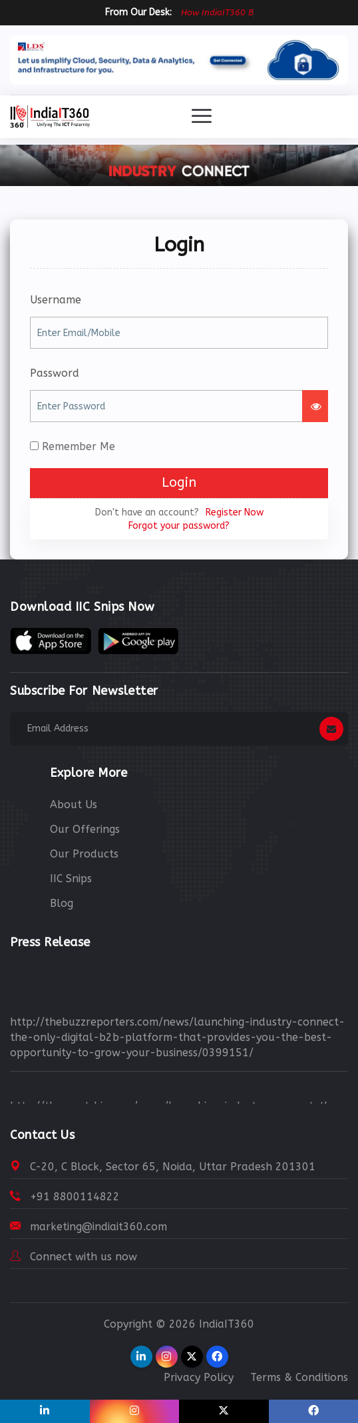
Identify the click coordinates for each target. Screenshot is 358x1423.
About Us (73, 804)
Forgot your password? (179, 525)
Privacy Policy (199, 1377)
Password (54, 373)
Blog (61, 903)
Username (55, 299)
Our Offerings (85, 829)
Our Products (84, 854)
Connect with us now (83, 1256)
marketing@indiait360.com (98, 1226)
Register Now (235, 512)
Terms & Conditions (299, 1377)
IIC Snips (71, 878)
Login (179, 482)
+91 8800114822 (75, 1196)
